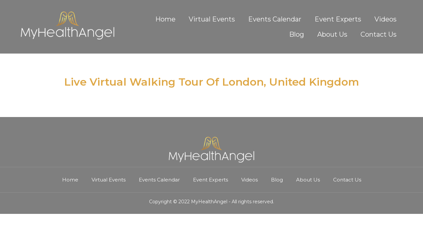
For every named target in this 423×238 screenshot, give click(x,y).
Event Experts (338, 19)
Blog (296, 34)
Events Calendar (274, 19)
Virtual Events (212, 19)
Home (165, 19)
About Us (332, 34)
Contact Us (379, 34)
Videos (385, 19)
